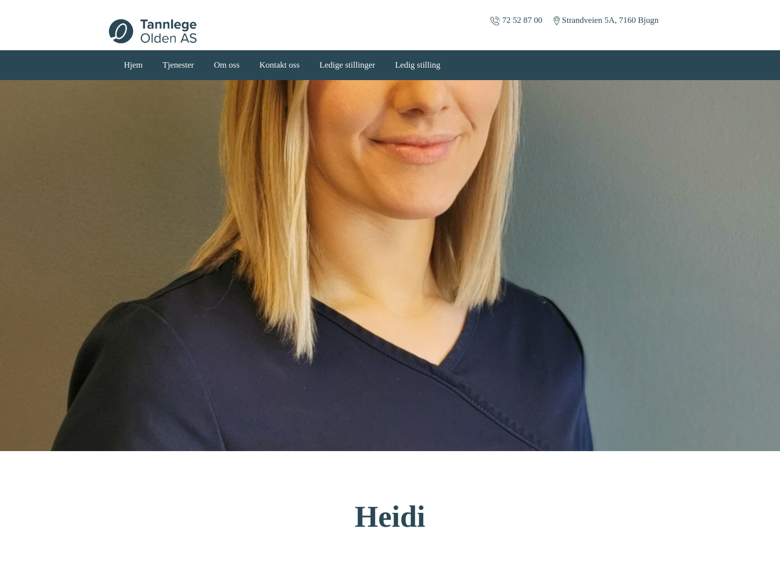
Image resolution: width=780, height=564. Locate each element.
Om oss (226, 65)
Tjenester (178, 65)
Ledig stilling (417, 65)
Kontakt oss (280, 65)
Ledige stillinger (347, 65)
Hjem (133, 65)
